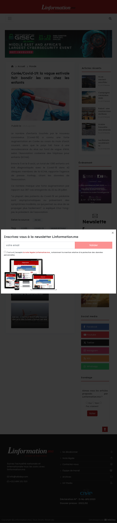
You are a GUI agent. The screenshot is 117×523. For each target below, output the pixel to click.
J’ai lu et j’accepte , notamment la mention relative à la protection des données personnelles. (53, 253)
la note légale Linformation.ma (36, 252)
